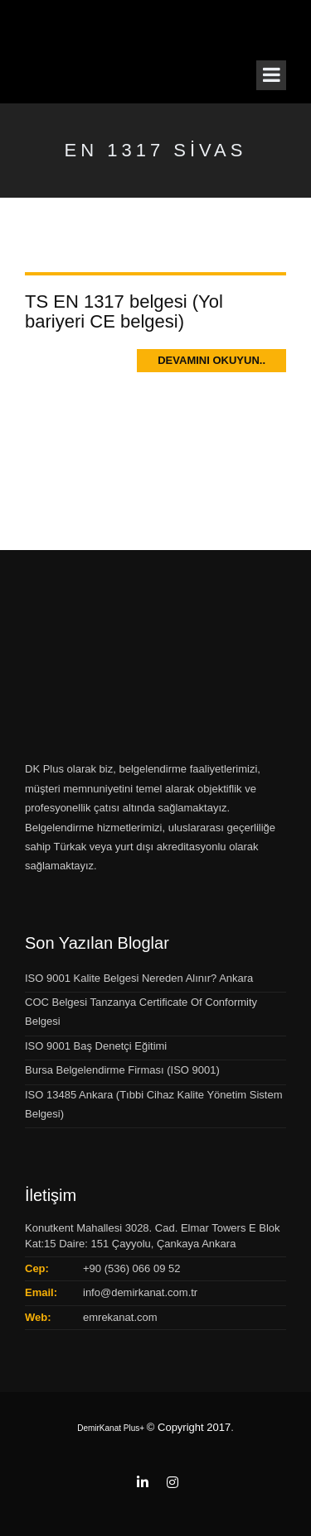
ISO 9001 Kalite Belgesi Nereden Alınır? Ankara (139, 978)
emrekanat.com (120, 1317)
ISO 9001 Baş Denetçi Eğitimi (96, 1046)
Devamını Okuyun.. (211, 360)
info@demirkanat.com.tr (140, 1292)
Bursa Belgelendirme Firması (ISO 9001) (122, 1070)
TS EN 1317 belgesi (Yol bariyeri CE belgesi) (124, 311)
